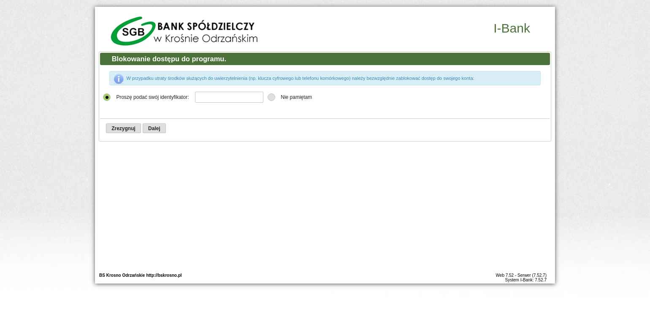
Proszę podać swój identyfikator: (152, 97)
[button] (123, 128)
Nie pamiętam (296, 97)
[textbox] (229, 97)
